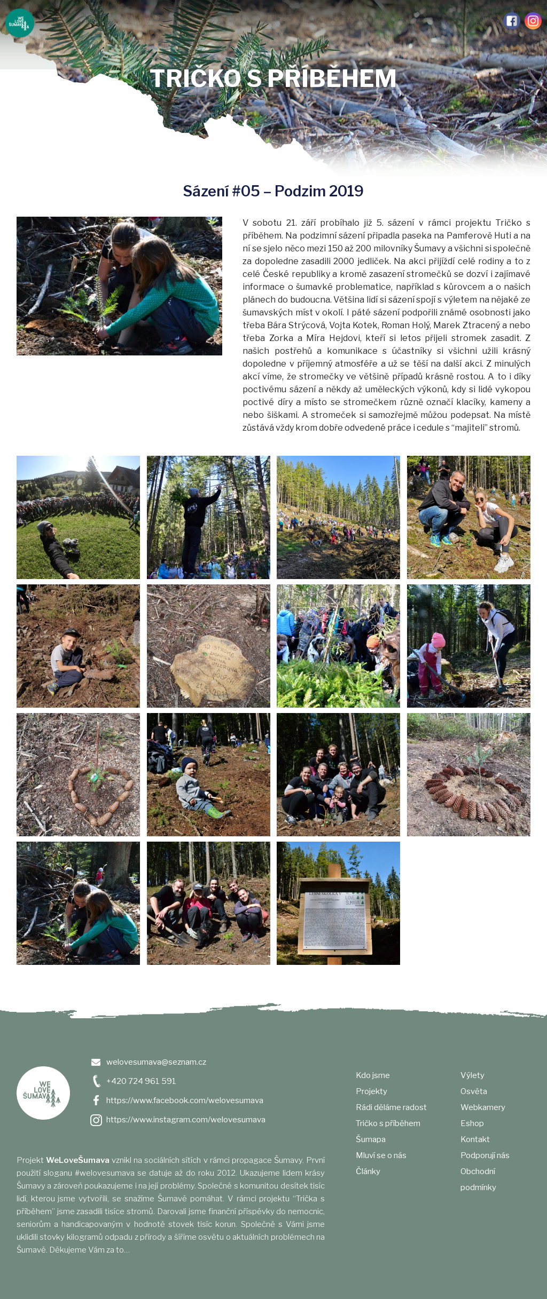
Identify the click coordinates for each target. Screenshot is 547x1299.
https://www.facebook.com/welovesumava (184, 1100)
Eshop (472, 1123)
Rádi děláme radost (139, 21)
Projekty (91, 21)
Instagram (533, 20)
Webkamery (411, 21)
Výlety (342, 21)
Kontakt (475, 1139)
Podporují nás (478, 21)
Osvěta (372, 21)
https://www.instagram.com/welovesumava (185, 1119)
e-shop (446, 21)
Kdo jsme (58, 21)
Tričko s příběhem (195, 21)
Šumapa (237, 21)
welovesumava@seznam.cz (156, 1062)
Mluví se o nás (274, 21)
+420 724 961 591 (141, 1081)
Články (311, 21)
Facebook (511, 20)
